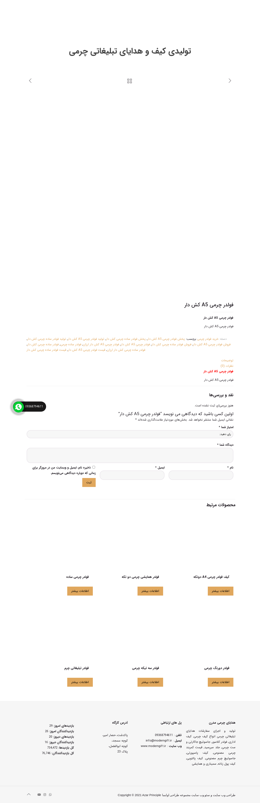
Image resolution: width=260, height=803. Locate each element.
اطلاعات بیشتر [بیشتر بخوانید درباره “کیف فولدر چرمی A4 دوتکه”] (220, 591)
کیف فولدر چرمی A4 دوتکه (211, 577)
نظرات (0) (227, 366)
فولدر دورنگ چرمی (216, 668)
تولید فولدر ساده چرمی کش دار (46, 339)
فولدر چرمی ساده (77, 577)
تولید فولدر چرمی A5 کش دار (86, 339)
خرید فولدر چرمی (207, 339)
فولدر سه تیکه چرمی (145, 668)
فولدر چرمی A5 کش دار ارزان (101, 344)
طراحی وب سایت (224, 795)
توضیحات (227, 360)
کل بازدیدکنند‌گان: (62, 753)
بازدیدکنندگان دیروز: (61, 742)
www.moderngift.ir (153, 746)
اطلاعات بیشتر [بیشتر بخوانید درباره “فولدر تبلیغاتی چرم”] (80, 682)
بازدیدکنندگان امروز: (61, 731)
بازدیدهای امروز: (63, 725)
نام (230, 467)
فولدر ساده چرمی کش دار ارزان (126, 350)
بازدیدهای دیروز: (63, 736)
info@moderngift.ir (159, 740)
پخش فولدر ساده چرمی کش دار (126, 339)
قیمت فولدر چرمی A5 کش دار (86, 350)
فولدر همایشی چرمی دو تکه (140, 577)
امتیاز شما (226, 427)
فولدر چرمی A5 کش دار (135, 344)
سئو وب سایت (200, 795)
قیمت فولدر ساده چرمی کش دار (46, 350)
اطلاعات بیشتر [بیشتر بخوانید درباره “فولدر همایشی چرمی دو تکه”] (150, 591)
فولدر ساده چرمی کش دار (43, 344)
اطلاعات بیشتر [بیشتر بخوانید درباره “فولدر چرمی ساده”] (80, 591)
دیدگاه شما (225, 445)
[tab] (130, 360)
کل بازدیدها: (65, 747)
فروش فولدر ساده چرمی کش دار (171, 344)
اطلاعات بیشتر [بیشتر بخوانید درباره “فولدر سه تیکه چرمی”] (150, 682)
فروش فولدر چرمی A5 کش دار (212, 344)
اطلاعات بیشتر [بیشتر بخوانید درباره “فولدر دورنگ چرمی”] (220, 682)
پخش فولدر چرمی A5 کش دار (166, 339)
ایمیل (160, 467)
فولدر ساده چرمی (70, 344)
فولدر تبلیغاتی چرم (76, 668)
